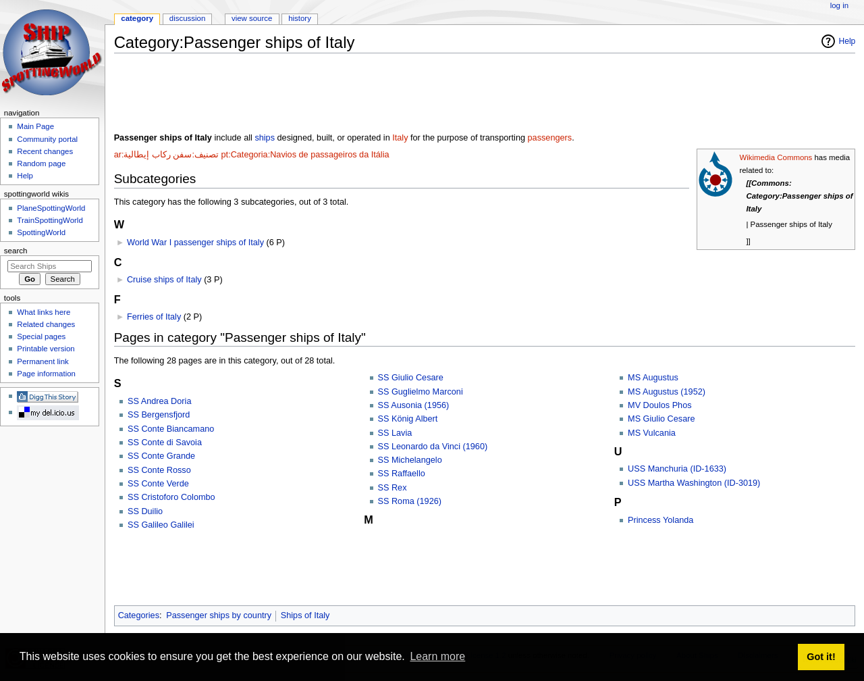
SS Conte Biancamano (171, 429)
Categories (138, 615)
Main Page (35, 126)
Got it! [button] (821, 656)
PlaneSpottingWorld (51, 208)
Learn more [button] (437, 656)
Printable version (45, 349)
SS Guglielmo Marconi (420, 392)
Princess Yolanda (660, 520)
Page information (46, 374)
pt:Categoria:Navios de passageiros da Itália (305, 154)
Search (16, 251)
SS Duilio (145, 511)
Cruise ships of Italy (164, 279)
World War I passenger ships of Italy (195, 242)
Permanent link (42, 361)
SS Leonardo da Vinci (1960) (433, 446)
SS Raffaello (401, 473)
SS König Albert (408, 419)
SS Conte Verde (158, 483)
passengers (550, 138)
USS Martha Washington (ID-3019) (694, 483)
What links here (43, 312)
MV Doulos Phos (660, 405)
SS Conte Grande (161, 456)
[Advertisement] (359, 94)
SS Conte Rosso (159, 470)
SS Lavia (395, 433)
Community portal (47, 139)
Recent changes (45, 151)
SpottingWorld (41, 232)
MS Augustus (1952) (666, 392)
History (299, 18)
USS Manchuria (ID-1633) (677, 469)
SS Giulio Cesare (410, 377)
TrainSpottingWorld (49, 220)
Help (847, 41)
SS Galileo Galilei (161, 525)
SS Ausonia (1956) (414, 405)
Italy (400, 138)
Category (137, 18)
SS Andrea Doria (160, 401)
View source (252, 18)
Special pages (41, 336)
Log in (839, 5)
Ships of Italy (305, 615)
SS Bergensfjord (159, 415)
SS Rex (392, 488)
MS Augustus (653, 377)
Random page (41, 163)
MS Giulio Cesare (661, 419)
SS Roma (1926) (410, 501)
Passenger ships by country (218, 615)
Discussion (187, 18)
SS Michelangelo (410, 460)
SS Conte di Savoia (165, 442)
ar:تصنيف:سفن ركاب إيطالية (166, 154)
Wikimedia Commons (775, 157)
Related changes (46, 324)
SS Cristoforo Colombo (171, 497)
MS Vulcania (652, 433)
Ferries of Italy (154, 317)
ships (264, 138)
